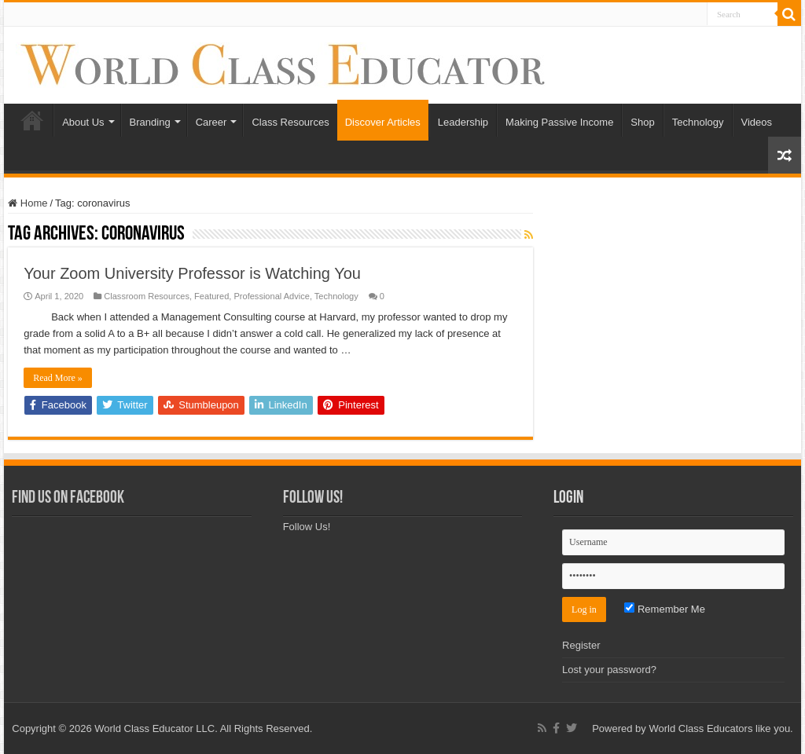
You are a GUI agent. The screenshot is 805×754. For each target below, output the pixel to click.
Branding (150, 122)
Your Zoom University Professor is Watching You (192, 273)
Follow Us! (313, 498)
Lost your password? (609, 669)
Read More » (58, 377)
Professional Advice (271, 296)
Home (32, 120)
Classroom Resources (146, 296)
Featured (211, 296)
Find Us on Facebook (68, 498)
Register (581, 645)
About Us (83, 122)
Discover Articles (383, 122)
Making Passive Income (559, 122)
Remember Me (664, 609)
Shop (642, 122)
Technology (698, 122)
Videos (757, 122)
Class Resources (290, 122)
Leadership (463, 122)
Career (211, 122)
